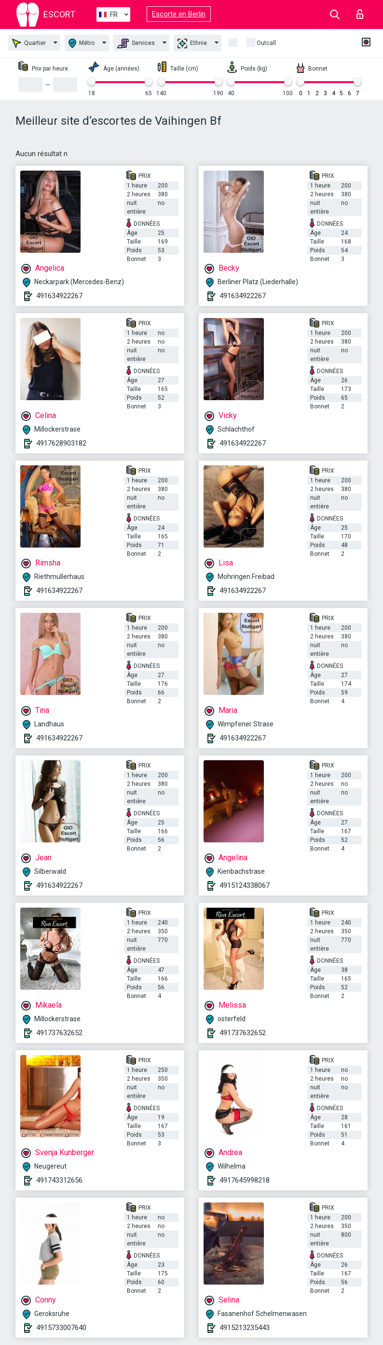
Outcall (266, 43)
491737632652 (59, 1032)
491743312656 (59, 1180)
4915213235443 (244, 1327)
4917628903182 (61, 443)
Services (136, 43)
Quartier (29, 43)
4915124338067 (244, 885)
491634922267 (59, 295)
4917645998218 (244, 1180)
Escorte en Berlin (178, 14)
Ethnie (192, 43)
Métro (81, 43)
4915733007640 (61, 1327)
